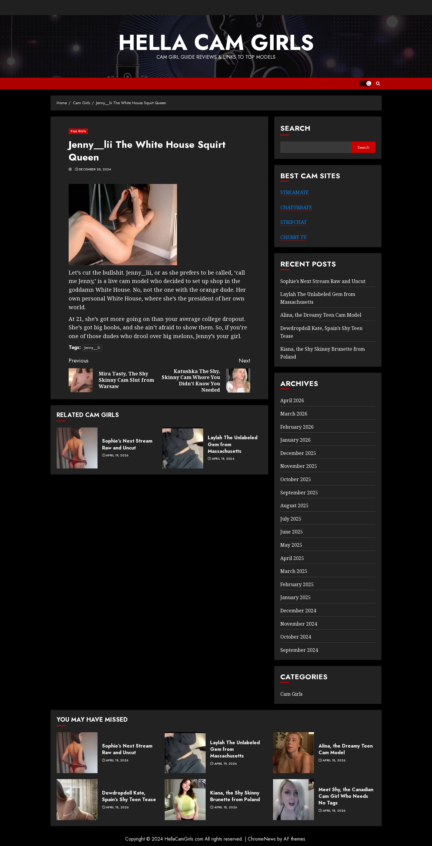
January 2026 (295, 440)
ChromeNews (262, 838)
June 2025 (291, 531)
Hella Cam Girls (216, 42)
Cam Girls (78, 131)
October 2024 (295, 636)
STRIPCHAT (293, 222)
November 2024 (298, 624)
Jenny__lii (92, 347)
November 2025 (298, 466)
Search (295, 128)
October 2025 (295, 479)
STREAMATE (294, 192)
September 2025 (299, 492)
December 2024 (298, 610)
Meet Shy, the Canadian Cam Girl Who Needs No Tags (346, 796)
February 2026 (297, 427)
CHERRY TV (293, 237)
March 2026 (293, 413)
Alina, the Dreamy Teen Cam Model (320, 315)
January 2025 (295, 597)
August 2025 (294, 505)
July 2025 (290, 518)
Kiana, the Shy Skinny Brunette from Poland (235, 796)
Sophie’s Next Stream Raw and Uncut (127, 444)
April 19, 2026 (117, 455)
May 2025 (291, 545)
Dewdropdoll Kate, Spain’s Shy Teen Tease (129, 796)
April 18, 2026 (334, 760)
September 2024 (299, 650)
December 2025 (298, 453)
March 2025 (293, 571)
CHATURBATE (296, 207)
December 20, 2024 (95, 169)
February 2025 (297, 584)
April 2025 (292, 558)
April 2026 (292, 400)
